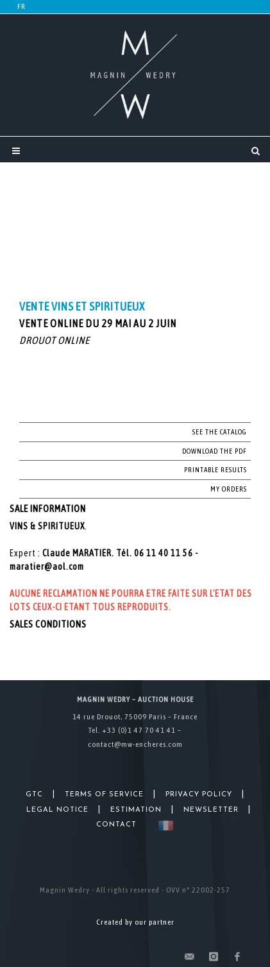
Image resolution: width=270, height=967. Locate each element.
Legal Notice (57, 810)
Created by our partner (135, 922)
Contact (116, 824)
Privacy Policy (198, 794)
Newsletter (211, 810)
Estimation (136, 810)
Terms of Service (104, 794)
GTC (34, 794)
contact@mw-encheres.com (135, 744)
